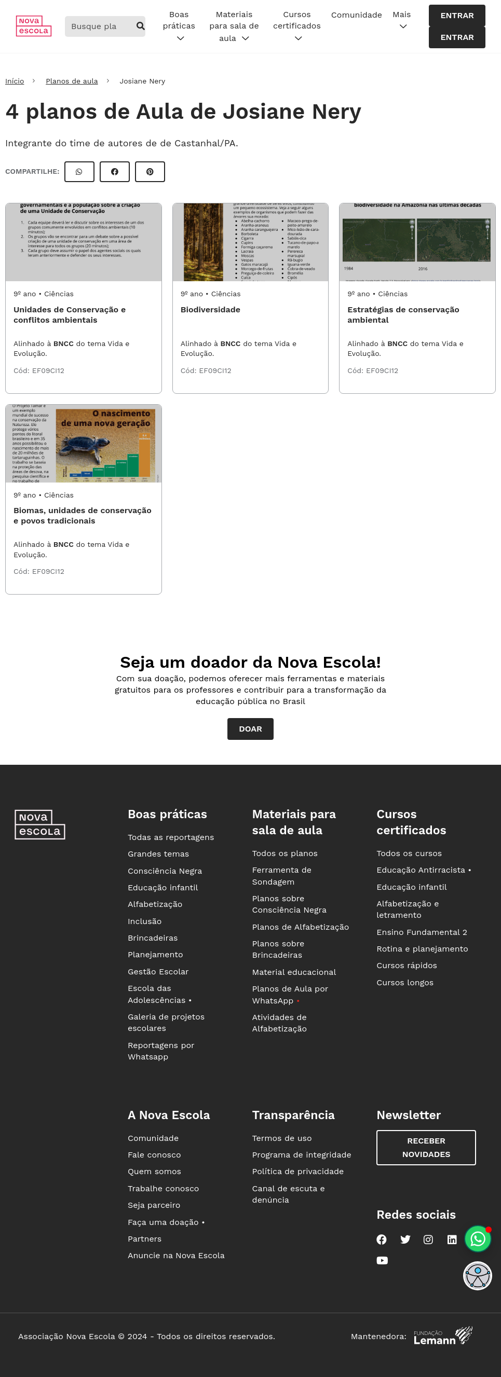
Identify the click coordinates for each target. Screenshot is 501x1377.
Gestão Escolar (158, 971)
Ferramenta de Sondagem (282, 875)
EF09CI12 (48, 370)
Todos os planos (285, 853)
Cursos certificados (297, 26)
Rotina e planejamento (422, 949)
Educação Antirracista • (423, 870)
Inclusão (144, 921)
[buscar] (141, 26)
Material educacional (294, 972)
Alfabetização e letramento (407, 909)
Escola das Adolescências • (160, 993)
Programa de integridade (301, 1155)
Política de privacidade (298, 1171)
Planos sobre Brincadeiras (278, 949)
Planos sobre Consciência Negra (289, 904)
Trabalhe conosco (163, 1188)
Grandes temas (158, 854)
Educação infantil (163, 887)
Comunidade (356, 15)
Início (14, 81)
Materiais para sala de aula (234, 26)
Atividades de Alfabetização (279, 1023)
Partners (144, 1239)
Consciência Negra (165, 871)
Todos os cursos (409, 853)
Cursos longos (405, 982)
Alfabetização (155, 904)
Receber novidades (426, 1147)
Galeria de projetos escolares (166, 1022)
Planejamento (155, 954)
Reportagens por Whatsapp (161, 1051)
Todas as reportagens (171, 837)
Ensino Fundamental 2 (421, 932)
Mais (401, 20)
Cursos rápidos (406, 965)
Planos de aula (72, 81)
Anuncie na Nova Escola (176, 1255)
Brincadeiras (153, 938)
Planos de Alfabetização (300, 927)
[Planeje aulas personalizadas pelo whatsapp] (478, 1238)
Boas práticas (179, 26)
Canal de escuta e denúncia (288, 1194)
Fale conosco (154, 1155)
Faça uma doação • (166, 1222)
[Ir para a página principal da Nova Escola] (34, 34)
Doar (250, 729)
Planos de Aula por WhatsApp (290, 994)
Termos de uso (282, 1138)
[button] (478, 1276)
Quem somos (154, 1171)
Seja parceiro (154, 1205)
